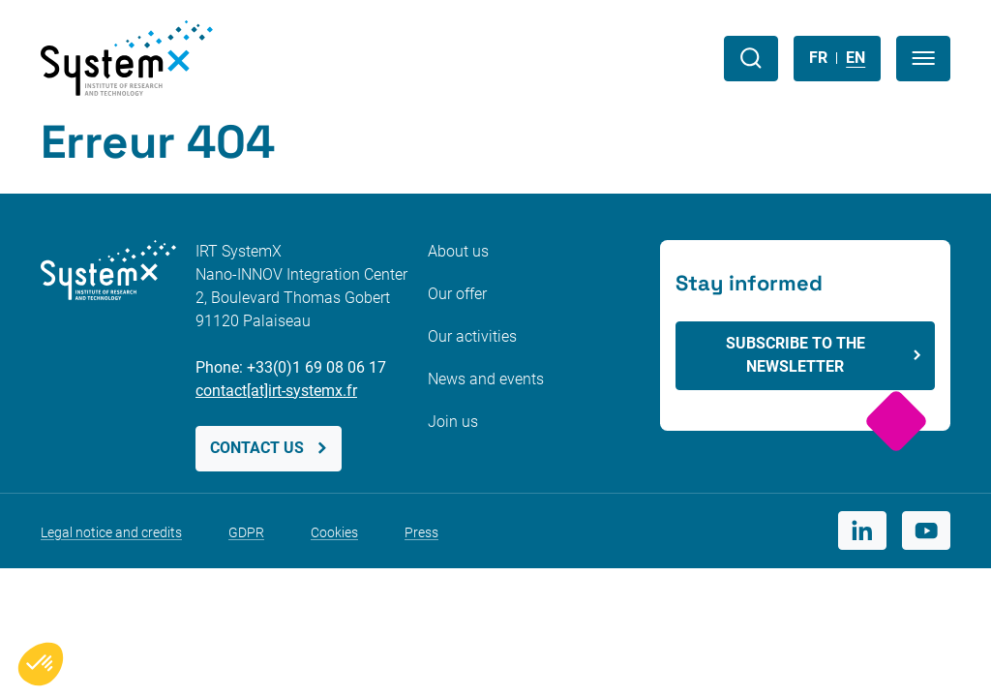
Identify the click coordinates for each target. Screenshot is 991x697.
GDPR (246, 532)
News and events (486, 379)
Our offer (457, 294)
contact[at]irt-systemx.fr (276, 390)
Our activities (472, 336)
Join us (453, 421)
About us (458, 251)
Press (421, 532)
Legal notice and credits (111, 532)
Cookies (334, 532)
